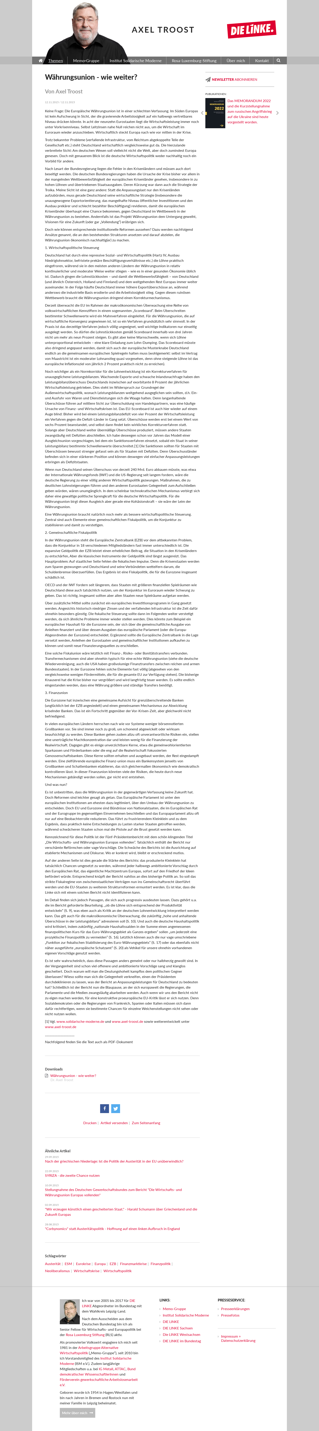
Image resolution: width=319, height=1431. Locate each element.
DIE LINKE (171, 1321)
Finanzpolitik (161, 1263)
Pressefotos (230, 1315)
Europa (100, 1263)
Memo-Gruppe (174, 1309)
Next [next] (277, 113)
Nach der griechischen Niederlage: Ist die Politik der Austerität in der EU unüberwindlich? (114, 1161)
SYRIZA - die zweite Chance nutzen (72, 1175)
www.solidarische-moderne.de (80, 1021)
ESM (68, 1263)
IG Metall (106, 1369)
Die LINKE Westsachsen (181, 1334)
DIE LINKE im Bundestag (182, 1341)
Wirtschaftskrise (86, 1271)
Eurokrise (83, 1263)
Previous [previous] (202, 113)
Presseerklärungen (235, 1309)
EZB (113, 1263)
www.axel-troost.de (127, 1021)
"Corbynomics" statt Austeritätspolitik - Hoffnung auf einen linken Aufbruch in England (112, 1228)
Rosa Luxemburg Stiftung (85, 1334)
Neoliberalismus (57, 1271)
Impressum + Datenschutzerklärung (238, 1338)
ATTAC (120, 1369)
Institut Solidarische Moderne (186, 1315)
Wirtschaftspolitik (117, 1271)
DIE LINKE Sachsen (178, 1328)
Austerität (53, 1263)
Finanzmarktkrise (133, 1263)
